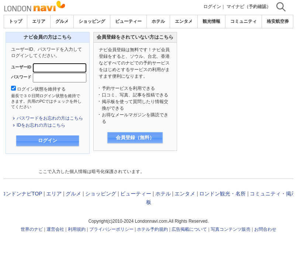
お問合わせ (265, 229)
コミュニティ (243, 21)
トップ (15, 21)
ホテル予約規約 (152, 229)
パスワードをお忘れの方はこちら (50, 118)
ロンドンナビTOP (21, 194)
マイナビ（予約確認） (249, 6)
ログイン (212, 6)
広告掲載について (189, 229)
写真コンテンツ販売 (231, 229)
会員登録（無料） (135, 137)
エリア (38, 21)
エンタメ (184, 21)
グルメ (62, 21)
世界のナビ (32, 229)
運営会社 (55, 229)
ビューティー (128, 21)
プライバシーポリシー (111, 229)
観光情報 (211, 21)
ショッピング (92, 21)
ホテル (158, 21)
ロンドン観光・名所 (222, 194)
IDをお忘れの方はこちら (41, 125)
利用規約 (77, 229)
